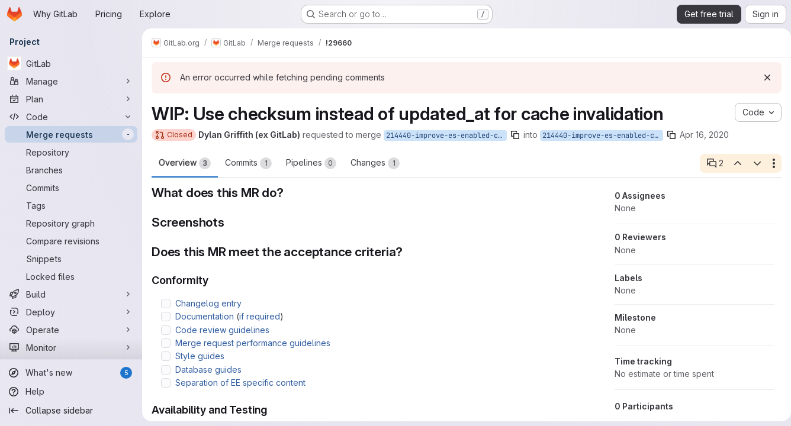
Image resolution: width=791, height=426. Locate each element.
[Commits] (71, 187)
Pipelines (311, 163)
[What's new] (71, 372)
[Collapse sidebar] (71, 410)
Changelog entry (208, 303)
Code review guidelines (222, 330)
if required (259, 316)
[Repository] (71, 152)
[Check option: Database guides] (166, 370)
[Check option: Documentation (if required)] (166, 316)
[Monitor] (71, 347)
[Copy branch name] (515, 135)
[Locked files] (71, 276)
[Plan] (71, 99)
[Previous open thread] (733, 163)
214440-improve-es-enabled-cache (602, 135)
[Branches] (71, 170)
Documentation (204, 316)
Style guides (199, 356)
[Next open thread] (752, 163)
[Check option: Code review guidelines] (166, 330)
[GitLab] (71, 63)
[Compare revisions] (71, 241)
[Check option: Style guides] (166, 356)
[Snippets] (71, 258)
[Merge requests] (71, 134)
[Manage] (71, 81)
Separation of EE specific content (240, 382)
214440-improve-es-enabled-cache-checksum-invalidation (446, 135)
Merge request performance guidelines (252, 343)
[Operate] (71, 329)
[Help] (71, 391)
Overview (185, 163)
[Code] (71, 116)
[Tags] (71, 205)
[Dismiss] (762, 77)
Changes (375, 163)
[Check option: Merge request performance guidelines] (166, 343)
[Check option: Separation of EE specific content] (166, 383)
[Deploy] (71, 312)
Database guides (208, 369)
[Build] (71, 294)
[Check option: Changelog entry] (166, 303)
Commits (248, 163)
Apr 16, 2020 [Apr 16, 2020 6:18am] (704, 135)
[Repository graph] (71, 223)
